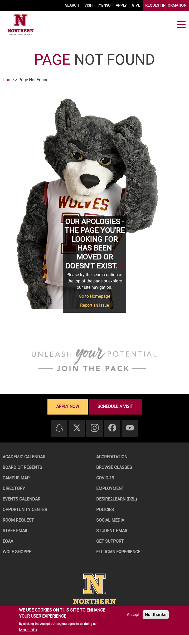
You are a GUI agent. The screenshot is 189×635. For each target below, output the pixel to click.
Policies (105, 509)
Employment (110, 488)
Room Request (18, 520)
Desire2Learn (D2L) (116, 499)
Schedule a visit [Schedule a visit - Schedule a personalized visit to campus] (115, 406)
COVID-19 (105, 477)
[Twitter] (77, 428)
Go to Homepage (94, 296)
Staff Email (15, 530)
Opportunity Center (25, 509)
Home (8, 79)
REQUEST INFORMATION (165, 5)
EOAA (8, 541)
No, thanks (156, 614)
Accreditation (111, 456)
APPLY (121, 5)
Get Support (110, 541)
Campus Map (16, 477)
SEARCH (72, 5)
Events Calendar (21, 499)
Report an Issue (94, 305)
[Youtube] (130, 428)
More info (28, 629)
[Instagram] (95, 428)
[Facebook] (112, 428)
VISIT (88, 5)
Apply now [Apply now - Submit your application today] (67, 406)
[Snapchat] (59, 428)
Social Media (110, 520)
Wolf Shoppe (17, 551)
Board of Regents (22, 467)
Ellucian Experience (118, 551)
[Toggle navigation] (181, 24)
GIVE (136, 5)
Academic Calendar (24, 456)
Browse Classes (114, 467)
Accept (133, 614)
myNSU (104, 5)
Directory (14, 488)
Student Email (112, 530)
